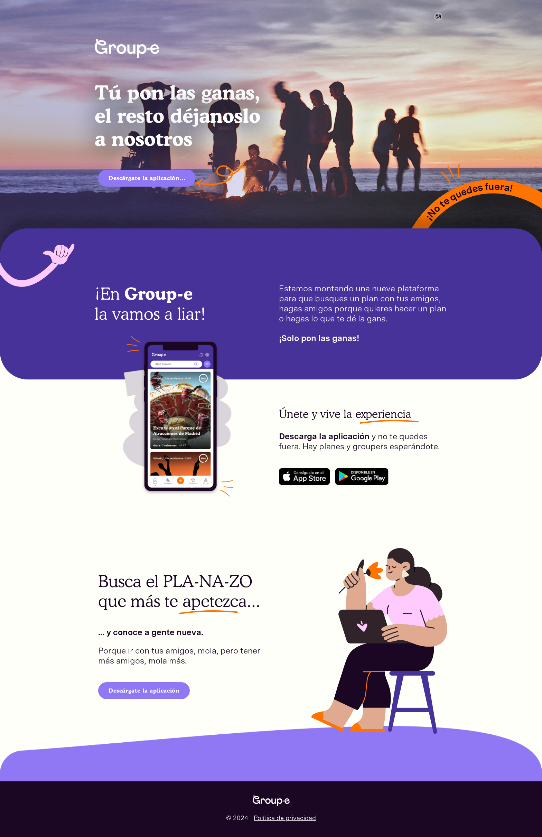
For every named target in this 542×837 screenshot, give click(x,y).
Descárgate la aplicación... (147, 178)
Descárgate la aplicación (144, 690)
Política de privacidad (285, 817)
